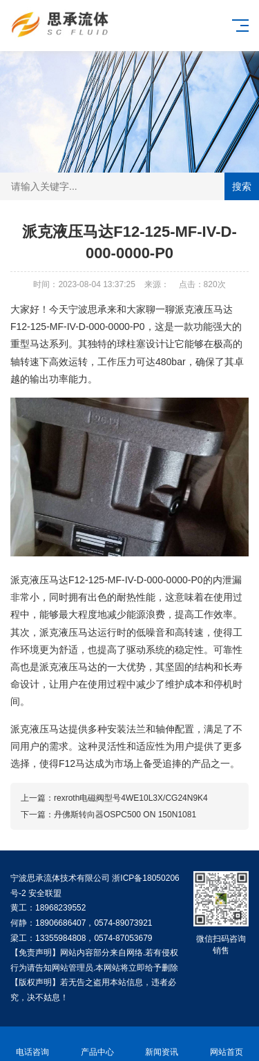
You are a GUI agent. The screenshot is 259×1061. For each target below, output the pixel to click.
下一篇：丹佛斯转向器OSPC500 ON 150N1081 (108, 814)
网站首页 (226, 1044)
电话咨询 (32, 1044)
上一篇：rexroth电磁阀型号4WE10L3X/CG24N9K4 (114, 798)
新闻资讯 (162, 1044)
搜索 (241, 186)
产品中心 (97, 1044)
